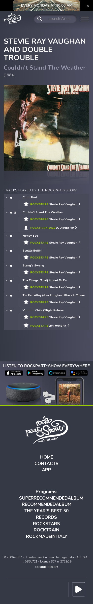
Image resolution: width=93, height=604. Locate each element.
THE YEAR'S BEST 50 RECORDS (46, 514)
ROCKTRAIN (46, 530)
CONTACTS (46, 464)
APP (46, 470)
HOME (46, 457)
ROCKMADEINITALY (46, 536)
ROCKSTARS (46, 524)
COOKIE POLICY (46, 567)
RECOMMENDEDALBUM (46, 504)
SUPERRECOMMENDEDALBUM (51, 498)
